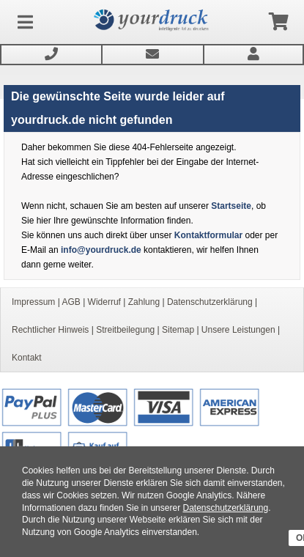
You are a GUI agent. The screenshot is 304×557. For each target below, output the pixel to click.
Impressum (33, 302)
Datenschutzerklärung (225, 508)
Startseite (231, 206)
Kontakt (27, 358)
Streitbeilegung (125, 330)
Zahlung (144, 302)
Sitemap (178, 330)
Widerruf (104, 302)
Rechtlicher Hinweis (50, 330)
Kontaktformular (208, 235)
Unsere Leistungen (238, 330)
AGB (71, 302)
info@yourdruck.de (101, 250)
